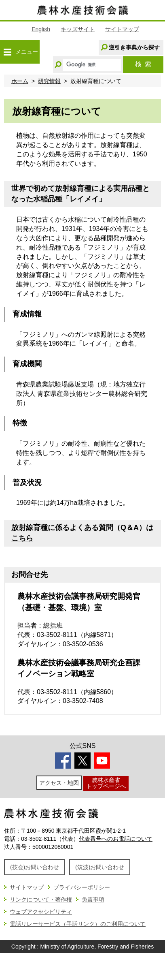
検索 (143, 64)
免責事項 (93, 899)
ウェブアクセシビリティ (41, 911)
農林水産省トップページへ (106, 783)
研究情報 (49, 81)
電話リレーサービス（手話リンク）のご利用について (78, 924)
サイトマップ (122, 29)
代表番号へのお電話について (115, 838)
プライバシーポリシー (81, 887)
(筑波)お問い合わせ (99, 867)
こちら (22, 538)
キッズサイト (78, 29)
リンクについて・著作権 (41, 899)
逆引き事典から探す (134, 47)
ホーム (19, 81)
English (41, 29)
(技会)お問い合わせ (34, 867)
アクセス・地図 (59, 783)
